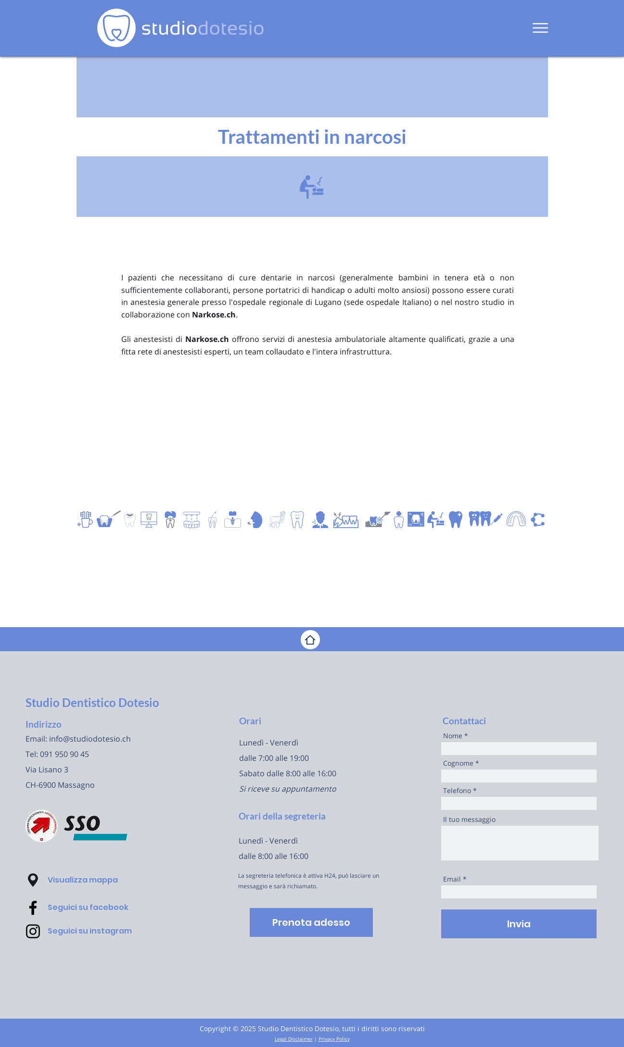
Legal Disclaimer (294, 1038)
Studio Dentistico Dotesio (92, 702)
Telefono (457, 790)
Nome (452, 735)
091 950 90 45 (64, 754)
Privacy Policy (334, 1038)
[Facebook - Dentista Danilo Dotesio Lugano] (33, 907)
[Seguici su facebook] (102, 907)
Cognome (458, 763)
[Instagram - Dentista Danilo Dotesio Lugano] (33, 931)
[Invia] (519, 923)
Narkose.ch (214, 314)
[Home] (310, 639)
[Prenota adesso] (311, 922)
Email (452, 879)
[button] (540, 28)
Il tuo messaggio (469, 819)
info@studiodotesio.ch (90, 738)
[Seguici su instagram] (102, 931)
